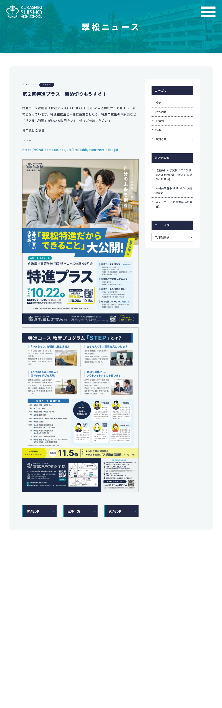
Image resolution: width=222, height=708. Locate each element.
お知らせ (46, 84)
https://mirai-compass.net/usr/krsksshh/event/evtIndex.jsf (70, 149)
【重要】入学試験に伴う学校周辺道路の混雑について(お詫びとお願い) (173, 174)
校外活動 (160, 112)
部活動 (159, 121)
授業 (158, 103)
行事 (158, 130)
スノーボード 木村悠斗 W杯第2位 (174, 204)
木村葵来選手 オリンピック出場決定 (173, 190)
